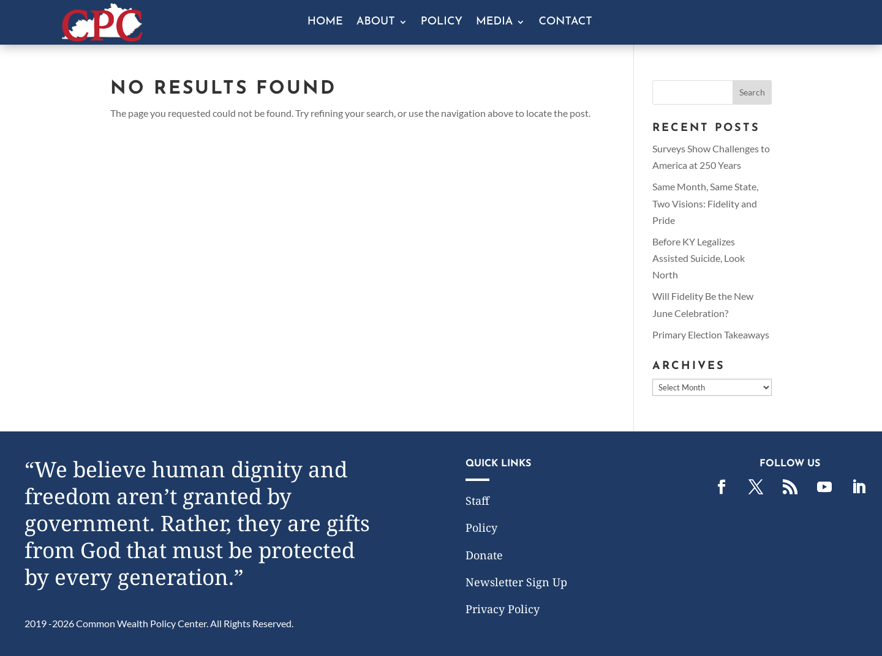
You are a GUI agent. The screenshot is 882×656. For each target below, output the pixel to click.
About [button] (375, 23)
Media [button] (494, 23)
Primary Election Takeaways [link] (710, 334)
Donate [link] (484, 555)
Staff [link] (477, 500)
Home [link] (325, 23)
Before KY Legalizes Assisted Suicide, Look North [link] (698, 258)
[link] (102, 37)
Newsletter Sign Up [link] (516, 582)
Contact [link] (565, 23)
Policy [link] (441, 23)
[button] (752, 92)
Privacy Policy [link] (503, 609)
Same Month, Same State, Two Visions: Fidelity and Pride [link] (705, 203)
